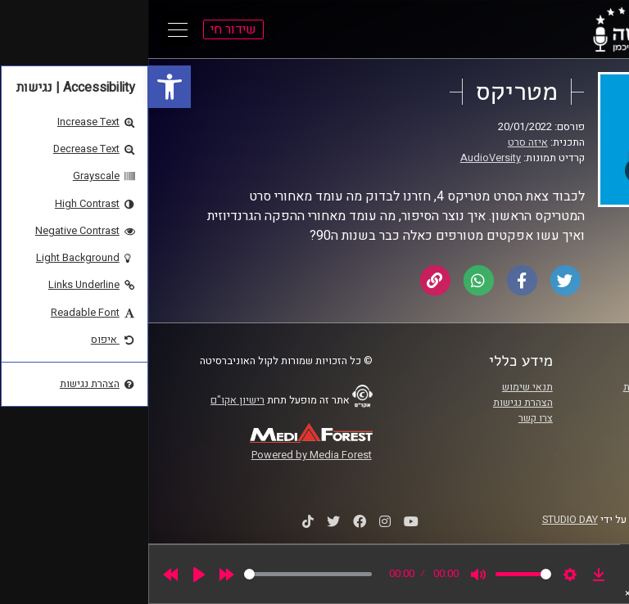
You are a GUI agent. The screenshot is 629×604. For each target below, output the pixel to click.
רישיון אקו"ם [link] (89, 400)
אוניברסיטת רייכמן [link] (545, 402)
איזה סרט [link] (380, 142)
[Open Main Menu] (29, 29)
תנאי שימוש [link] (379, 387)
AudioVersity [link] (342, 158)
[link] (21, 86)
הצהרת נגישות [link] (375, 402)
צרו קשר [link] (387, 418)
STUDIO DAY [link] (422, 519)
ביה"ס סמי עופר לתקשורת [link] (530, 387)
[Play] (51, 574)
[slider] (160, 574)
